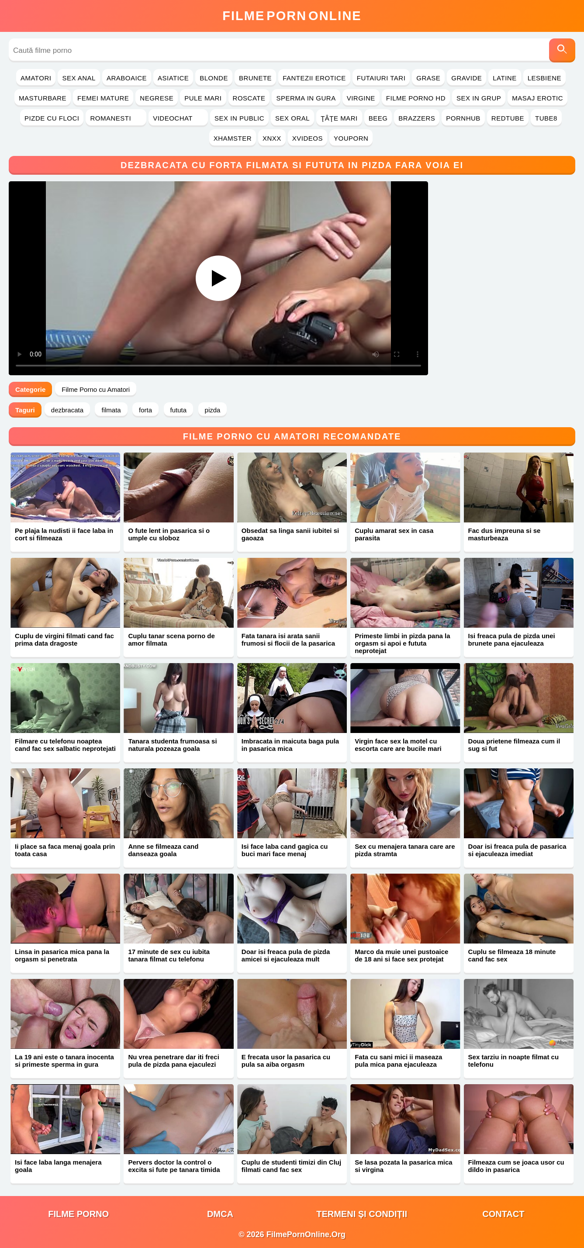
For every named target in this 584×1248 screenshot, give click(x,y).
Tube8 (546, 118)
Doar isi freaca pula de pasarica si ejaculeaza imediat (517, 850)
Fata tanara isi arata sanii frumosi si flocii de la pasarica (288, 639)
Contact (503, 1214)
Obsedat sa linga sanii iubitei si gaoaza (290, 534)
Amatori (36, 78)
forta (145, 410)
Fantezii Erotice (314, 78)
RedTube (507, 118)
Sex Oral (292, 118)
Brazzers (416, 118)
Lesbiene (544, 78)
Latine (504, 78)
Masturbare (42, 98)
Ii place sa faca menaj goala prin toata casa (65, 850)
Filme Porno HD (416, 98)
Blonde (214, 78)
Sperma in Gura (305, 98)
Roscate (249, 98)
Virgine (361, 98)
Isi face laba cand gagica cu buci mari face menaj (285, 850)
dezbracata (67, 410)
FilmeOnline (291, 16)
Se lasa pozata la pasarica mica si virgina (403, 1165)
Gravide (466, 78)
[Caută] (562, 50)
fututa (178, 410)
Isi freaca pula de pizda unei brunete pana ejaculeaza (511, 639)
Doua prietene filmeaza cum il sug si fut (514, 744)
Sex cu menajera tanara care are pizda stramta (405, 850)
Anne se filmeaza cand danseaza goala (163, 850)
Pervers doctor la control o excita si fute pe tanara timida (174, 1165)
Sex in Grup (478, 98)
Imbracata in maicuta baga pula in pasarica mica (290, 744)
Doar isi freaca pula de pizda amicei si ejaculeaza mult (286, 955)
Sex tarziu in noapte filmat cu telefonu (513, 1060)
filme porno (78, 1214)
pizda (213, 410)
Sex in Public (239, 118)
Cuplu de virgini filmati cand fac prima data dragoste (64, 639)
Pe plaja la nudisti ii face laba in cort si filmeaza (64, 534)
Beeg (378, 118)
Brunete (255, 78)
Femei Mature (103, 98)
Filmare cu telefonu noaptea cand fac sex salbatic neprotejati (65, 744)
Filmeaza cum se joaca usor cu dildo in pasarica (516, 1165)
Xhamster (233, 138)
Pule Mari (202, 98)
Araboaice (127, 78)
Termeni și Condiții (361, 1214)
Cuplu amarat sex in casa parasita (394, 534)
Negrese (156, 98)
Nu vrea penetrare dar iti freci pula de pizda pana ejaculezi (173, 1060)
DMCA (220, 1214)
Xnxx (272, 138)
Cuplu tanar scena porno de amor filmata (171, 639)
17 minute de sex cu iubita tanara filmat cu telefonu (169, 955)
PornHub (463, 118)
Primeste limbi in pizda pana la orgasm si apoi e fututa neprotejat (402, 643)
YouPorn (351, 138)
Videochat (178, 118)
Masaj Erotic (537, 98)
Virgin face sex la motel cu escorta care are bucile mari (398, 744)
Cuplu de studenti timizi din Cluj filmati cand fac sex (291, 1165)
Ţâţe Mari (339, 118)
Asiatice (173, 78)
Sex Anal (79, 78)
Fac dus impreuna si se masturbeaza (504, 534)
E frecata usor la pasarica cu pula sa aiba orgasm (286, 1060)
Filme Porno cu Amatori (96, 389)
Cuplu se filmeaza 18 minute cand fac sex (512, 955)
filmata (111, 410)
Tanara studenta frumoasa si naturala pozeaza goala (172, 744)
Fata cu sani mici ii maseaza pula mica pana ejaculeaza (398, 1060)
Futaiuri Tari (381, 78)
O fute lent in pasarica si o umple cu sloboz (169, 534)
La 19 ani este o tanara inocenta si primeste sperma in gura (64, 1060)
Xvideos (307, 138)
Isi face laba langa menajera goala (58, 1165)
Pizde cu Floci (51, 118)
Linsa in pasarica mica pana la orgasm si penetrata (62, 955)
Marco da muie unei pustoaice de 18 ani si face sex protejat (401, 955)
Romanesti (116, 118)
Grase (428, 78)
